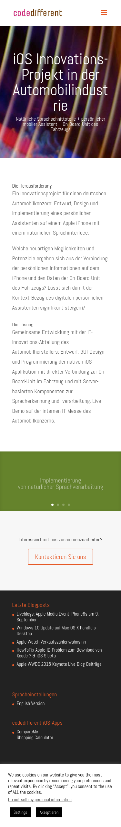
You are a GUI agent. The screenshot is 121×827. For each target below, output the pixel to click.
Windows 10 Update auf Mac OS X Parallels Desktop (56, 631)
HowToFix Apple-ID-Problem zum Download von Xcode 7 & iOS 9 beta (59, 653)
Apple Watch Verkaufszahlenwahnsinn (51, 642)
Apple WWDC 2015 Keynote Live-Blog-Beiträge (59, 664)
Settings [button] (20, 812)
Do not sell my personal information (40, 800)
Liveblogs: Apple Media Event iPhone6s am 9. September (58, 617)
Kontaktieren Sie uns (60, 557)
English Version (31, 703)
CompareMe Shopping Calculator (35, 734)
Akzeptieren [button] (49, 812)
